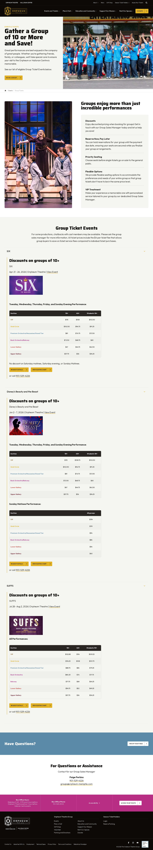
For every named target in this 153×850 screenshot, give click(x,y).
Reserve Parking (109, 824)
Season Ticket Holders (123, 3)
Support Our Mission (108, 11)
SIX (76, 251)
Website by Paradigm (80, 844)
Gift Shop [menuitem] (109, 2)
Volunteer (57, 830)
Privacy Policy (52, 844)
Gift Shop (57, 827)
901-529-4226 (23, 375)
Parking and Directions (62, 833)
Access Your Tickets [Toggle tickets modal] (137, 2)
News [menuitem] (102, 2)
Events (56, 821)
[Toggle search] (146, 3)
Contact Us (8, 844)
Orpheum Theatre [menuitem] (12, 2)
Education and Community (86, 11)
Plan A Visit (67, 11)
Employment (30, 844)
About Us (81, 821)
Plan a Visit (58, 824)
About (96, 3)
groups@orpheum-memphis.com (76, 784)
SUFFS (76, 585)
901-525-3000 (58, 804)
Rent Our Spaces (126, 11)
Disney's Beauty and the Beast (76, 391)
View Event (52, 271)
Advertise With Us (19, 844)
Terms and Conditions (64, 844)
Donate (80, 833)
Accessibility (94, 803)
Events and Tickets (51, 11)
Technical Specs (41, 844)
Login (105, 821)
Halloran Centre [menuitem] (26, 2)
